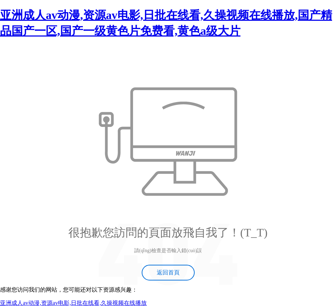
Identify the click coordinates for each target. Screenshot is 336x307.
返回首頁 (168, 272)
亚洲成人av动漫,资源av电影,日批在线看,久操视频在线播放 (73, 303)
